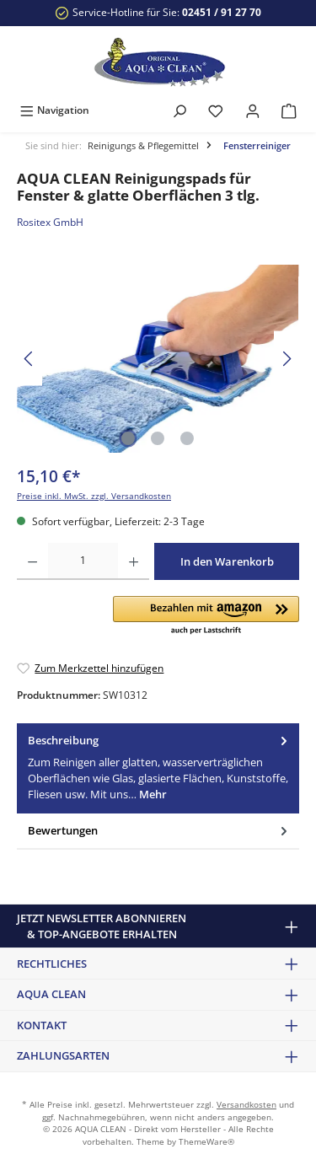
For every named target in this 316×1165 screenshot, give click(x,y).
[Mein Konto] (252, 110)
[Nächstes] (286, 358)
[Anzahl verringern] (32, 561)
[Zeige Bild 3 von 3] (187, 438)
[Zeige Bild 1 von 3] (128, 438)
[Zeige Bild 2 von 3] (157, 438)
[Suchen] (179, 110)
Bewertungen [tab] (159, 831)
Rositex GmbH (50, 222)
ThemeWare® (206, 1141)
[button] (206, 616)
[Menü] (54, 110)
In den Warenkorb (227, 561)
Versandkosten (246, 1104)
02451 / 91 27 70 (221, 12)
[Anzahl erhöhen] (133, 561)
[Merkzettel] (215, 110)
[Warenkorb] (289, 110)
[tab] (158, 768)
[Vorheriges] (29, 358)
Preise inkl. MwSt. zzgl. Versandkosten (94, 496)
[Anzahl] (83, 561)
